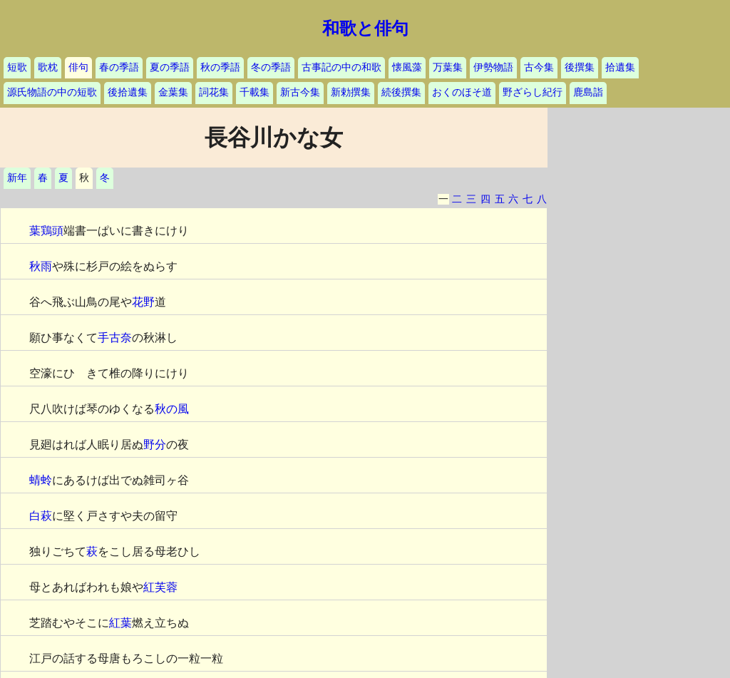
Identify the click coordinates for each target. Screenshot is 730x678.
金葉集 (173, 92)
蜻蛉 (40, 480)
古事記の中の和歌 (341, 67)
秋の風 (172, 409)
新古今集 (300, 92)
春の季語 (119, 67)
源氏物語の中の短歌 (52, 92)
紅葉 (120, 623)
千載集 (254, 92)
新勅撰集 (351, 92)
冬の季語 (271, 67)
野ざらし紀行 (532, 92)
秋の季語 (220, 67)
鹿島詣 (588, 92)
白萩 (40, 516)
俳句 (78, 67)
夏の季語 (170, 67)
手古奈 (115, 338)
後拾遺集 (128, 92)
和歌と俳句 (365, 28)
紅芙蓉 (160, 587)
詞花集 (214, 92)
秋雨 (40, 266)
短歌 (17, 67)
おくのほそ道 (462, 92)
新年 (17, 178)
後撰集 (580, 67)
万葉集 (448, 67)
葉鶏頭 (46, 231)
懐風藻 (407, 67)
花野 (143, 302)
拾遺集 (620, 67)
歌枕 (48, 67)
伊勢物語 (493, 67)
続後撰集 (401, 92)
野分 (154, 444)
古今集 (539, 67)
